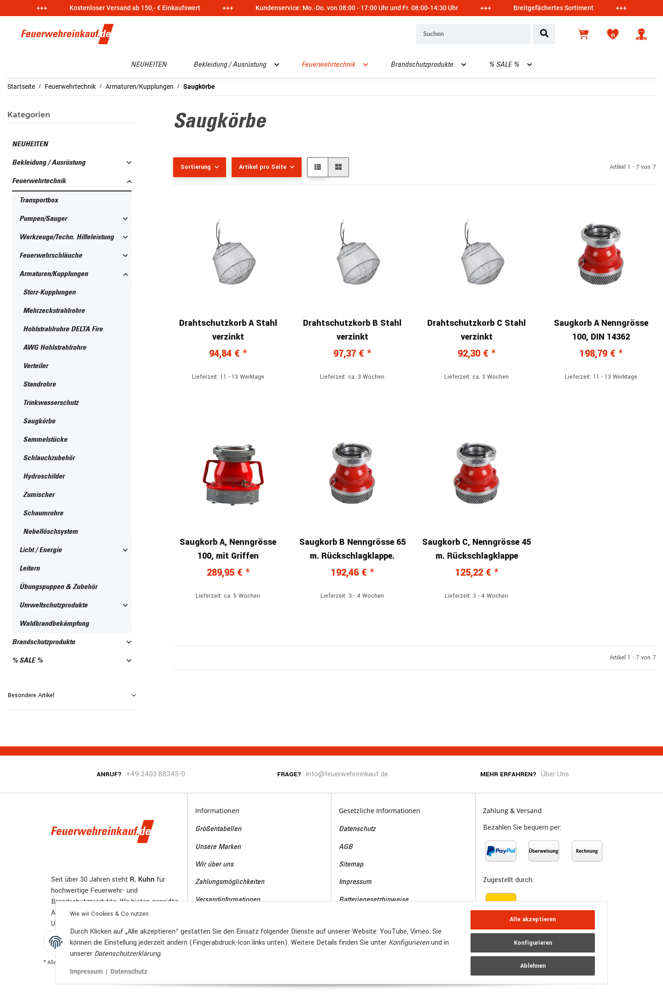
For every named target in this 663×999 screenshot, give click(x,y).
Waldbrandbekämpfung (54, 624)
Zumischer (38, 495)
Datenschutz (357, 829)
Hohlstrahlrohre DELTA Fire (63, 329)
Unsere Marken (218, 847)
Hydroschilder (43, 476)
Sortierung (195, 167)
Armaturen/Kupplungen (53, 274)
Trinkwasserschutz (50, 403)
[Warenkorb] (584, 34)
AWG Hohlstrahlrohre (54, 348)
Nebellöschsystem (50, 532)
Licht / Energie (40, 550)
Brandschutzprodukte (43, 642)
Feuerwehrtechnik (39, 181)
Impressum (355, 882)
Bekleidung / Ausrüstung (48, 163)
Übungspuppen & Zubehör (58, 587)
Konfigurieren (532, 943)
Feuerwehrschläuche (50, 256)
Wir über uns (214, 864)
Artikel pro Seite (262, 167)
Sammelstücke (45, 440)
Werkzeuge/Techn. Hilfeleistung (66, 237)
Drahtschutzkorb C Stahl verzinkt (476, 330)
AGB (346, 847)
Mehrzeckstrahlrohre (54, 311)
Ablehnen (532, 965)
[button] (641, 34)
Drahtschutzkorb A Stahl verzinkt (228, 330)
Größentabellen (218, 829)
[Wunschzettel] (613, 34)
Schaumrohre (43, 513)
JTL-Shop (611, 986)
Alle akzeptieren (532, 920)
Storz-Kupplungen (49, 292)
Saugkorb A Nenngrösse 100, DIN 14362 (601, 330)
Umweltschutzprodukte (53, 605)
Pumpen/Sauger (43, 219)
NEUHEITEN (30, 144)
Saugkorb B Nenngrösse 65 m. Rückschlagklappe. (352, 549)
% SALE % (27, 660)
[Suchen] (473, 34)
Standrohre (39, 384)
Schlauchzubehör (49, 458)
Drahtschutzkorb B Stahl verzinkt (352, 330)
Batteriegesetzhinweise (373, 900)
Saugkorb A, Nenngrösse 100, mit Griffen (228, 549)
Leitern (29, 568)
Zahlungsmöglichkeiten (229, 882)
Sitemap (351, 864)
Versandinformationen (227, 900)
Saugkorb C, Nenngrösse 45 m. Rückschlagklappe (476, 549)
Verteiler (35, 366)
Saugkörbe (39, 421)
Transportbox (38, 200)
